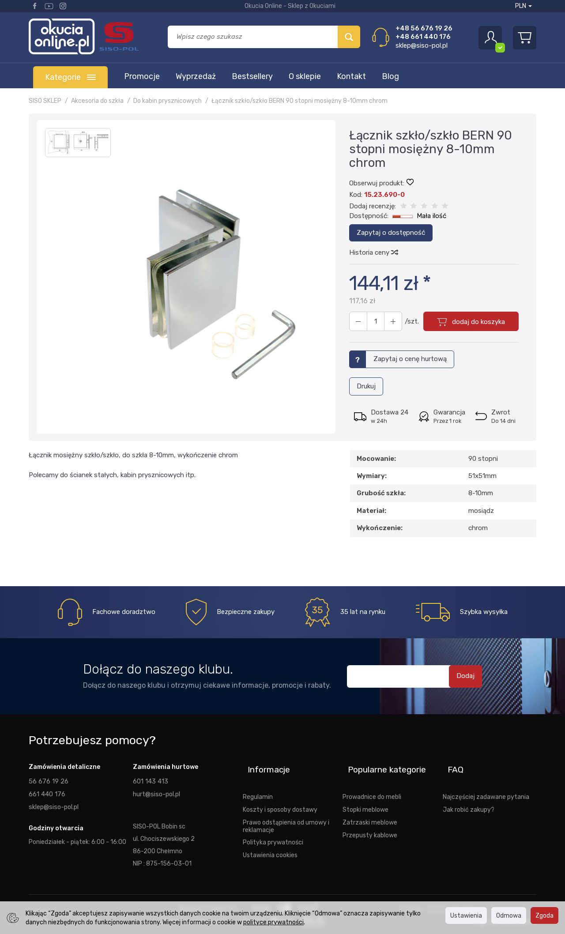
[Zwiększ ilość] (356, 321)
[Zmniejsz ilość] (388, 321)
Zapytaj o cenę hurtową (410, 359)
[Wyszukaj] (349, 37)
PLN (523, 6)
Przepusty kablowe (370, 821)
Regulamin (258, 783)
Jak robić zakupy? (468, 795)
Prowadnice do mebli (372, 783)
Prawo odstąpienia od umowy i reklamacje (286, 812)
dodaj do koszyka (475, 322)
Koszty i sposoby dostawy (280, 795)
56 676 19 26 (48, 779)
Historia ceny (373, 252)
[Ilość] (372, 321)
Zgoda (544, 915)
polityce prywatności (273, 922)
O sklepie (305, 76)
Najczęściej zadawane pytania (486, 783)
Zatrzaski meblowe (370, 808)
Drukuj (366, 385)
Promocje (142, 76)
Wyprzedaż (196, 76)
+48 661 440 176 (423, 37)
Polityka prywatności (273, 828)
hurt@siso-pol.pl (156, 791)
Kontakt (351, 76)
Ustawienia (466, 915)
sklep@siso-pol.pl (422, 45)
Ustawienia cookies (270, 841)
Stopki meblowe (365, 795)
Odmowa (508, 915)
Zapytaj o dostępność (391, 233)
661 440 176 (46, 791)
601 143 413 (150, 779)
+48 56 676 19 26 (424, 28)
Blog (390, 76)
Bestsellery (252, 76)
